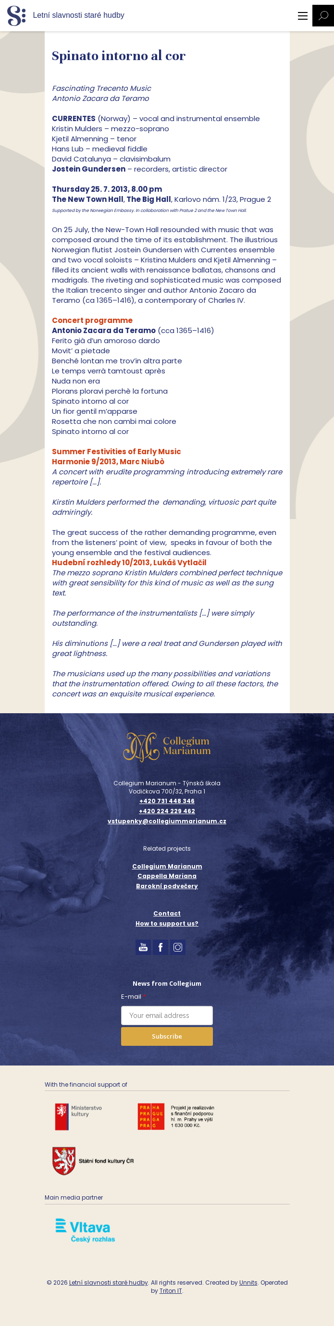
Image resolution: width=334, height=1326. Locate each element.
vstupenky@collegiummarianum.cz (167, 821)
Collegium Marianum (167, 866)
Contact (167, 913)
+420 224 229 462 (167, 811)
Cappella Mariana (167, 876)
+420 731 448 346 (167, 801)
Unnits (248, 1282)
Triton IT (171, 1291)
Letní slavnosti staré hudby (108, 1282)
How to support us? (167, 923)
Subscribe (167, 1036)
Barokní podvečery (167, 886)
